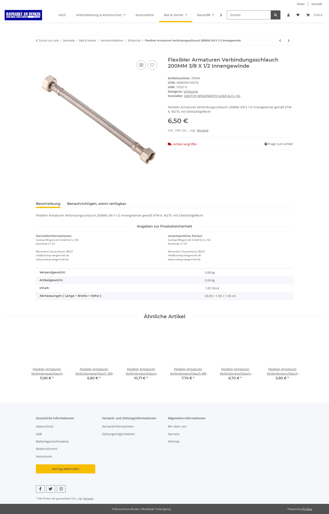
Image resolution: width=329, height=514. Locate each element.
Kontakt (316, 4)
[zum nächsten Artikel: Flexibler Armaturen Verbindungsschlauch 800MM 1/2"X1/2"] (288, 40)
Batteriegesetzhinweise (52, 441)
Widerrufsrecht (46, 449)
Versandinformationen (118, 426)
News (301, 4)
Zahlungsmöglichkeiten (118, 434)
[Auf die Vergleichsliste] (141, 65)
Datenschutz (45, 426)
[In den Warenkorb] (39, 54)
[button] (288, 15)
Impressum (44, 456)
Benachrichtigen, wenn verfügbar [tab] (96, 204)
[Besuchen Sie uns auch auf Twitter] (50, 489)
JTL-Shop (307, 509)
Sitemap (173, 441)
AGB (39, 434)
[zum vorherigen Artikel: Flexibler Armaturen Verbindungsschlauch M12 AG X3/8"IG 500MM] (280, 40)
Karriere (173, 434)
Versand (202, 130)
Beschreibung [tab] (48, 204)
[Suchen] (249, 14)
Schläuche (191, 91)
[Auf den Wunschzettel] (152, 65)
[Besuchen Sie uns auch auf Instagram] (61, 489)
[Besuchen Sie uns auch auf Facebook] (40, 489)
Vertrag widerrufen (65, 469)
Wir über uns (177, 426)
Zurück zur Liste (49, 40)
